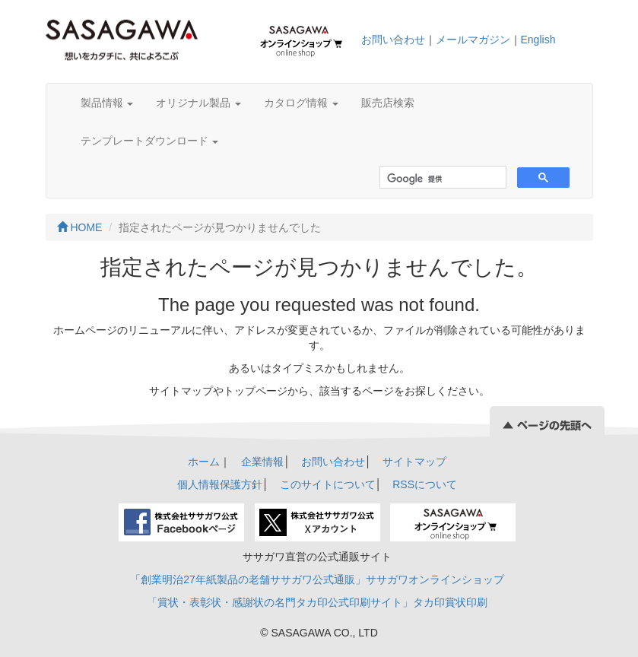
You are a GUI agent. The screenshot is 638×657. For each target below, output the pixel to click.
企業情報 (262, 461)
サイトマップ (414, 461)
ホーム (204, 461)
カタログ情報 (301, 103)
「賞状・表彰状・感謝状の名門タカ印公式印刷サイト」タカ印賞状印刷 (317, 602)
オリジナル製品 (198, 103)
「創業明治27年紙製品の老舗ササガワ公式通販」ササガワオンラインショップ (317, 579)
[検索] (441, 179)
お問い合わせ (393, 39)
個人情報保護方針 (219, 484)
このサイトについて (328, 484)
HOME (80, 227)
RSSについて (424, 484)
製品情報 (107, 103)
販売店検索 (387, 103)
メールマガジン (473, 39)
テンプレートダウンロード (150, 141)
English (538, 39)
